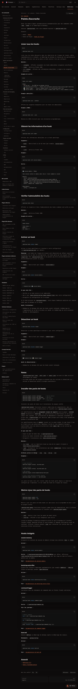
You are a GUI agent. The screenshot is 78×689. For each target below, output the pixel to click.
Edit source (65, 672)
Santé (5, 32)
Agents (28, 7)
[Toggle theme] (75, 2)
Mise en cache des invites (8, 321)
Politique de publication (6, 380)
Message (6, 79)
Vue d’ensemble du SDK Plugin (9, 225)
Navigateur (7, 113)
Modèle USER (6, 303)
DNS (5, 164)
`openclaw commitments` (7, 76)
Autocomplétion (8, 162)
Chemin (5, 143)
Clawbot (6, 159)
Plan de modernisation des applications (9, 369)
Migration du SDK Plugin (9, 268)
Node (5, 121)
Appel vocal (7, 106)
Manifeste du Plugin (8, 252)
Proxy (5, 172)
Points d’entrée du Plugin (8, 233)
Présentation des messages (7, 278)
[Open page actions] (75, 13)
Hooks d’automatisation (30, 664)
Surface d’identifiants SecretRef (9, 317)
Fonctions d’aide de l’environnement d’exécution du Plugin (9, 238)
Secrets (6, 45)
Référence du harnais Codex (8, 192)
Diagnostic (7, 27)
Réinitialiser (8, 43)
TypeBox (5, 352)
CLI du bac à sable (9, 126)
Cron (5, 116)
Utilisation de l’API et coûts (9, 325)
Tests (4, 387)
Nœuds (5, 124)
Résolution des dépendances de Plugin (9, 211)
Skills (5, 145)
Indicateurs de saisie (9, 357)
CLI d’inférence (8, 70)
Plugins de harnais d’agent (8, 242)
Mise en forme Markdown (9, 355)
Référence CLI (6, 15)
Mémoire (6, 72)
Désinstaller (7, 55)
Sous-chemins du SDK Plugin (8, 229)
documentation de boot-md (33, 652)
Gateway (6, 30)
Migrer (5, 38)
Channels (20, 7)
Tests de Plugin (7, 249)
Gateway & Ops (61, 7)
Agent (5, 62)
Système (6, 87)
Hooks (29, 34)
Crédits (5, 373)
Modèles (6, 81)
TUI (5, 152)
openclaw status (8, 53)
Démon (5, 25)
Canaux (5, 94)
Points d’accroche (9, 67)
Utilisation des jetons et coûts (9, 313)
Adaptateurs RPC (7, 181)
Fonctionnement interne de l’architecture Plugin (9, 264)
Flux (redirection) (9, 118)
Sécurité (6, 48)
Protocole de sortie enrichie (8, 338)
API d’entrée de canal (9, 274)
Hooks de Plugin (39, 36)
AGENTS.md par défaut (8, 285)
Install (13, 7)
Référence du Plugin (8, 208)
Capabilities (36, 7)
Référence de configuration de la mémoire (8, 334)
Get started (5, 7)
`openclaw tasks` (8, 89)
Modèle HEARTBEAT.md (8, 293)
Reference (70, 7)
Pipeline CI (6, 390)
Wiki (5, 175)
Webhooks (6, 136)
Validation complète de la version (9, 384)
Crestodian (7, 22)
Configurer (7, 133)
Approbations (7, 111)
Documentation (8, 167)
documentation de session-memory (35, 561)
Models (44, 7)
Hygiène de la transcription (6, 329)
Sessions (6, 84)
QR (4, 104)
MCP (5, 170)
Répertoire (7, 99)
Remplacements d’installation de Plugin (8, 216)
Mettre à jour (8, 58)
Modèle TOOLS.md (7, 300)
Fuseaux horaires (7, 362)
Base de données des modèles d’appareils (8, 184)
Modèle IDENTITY (7, 295)
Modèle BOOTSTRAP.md (8, 290)
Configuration (8, 50)
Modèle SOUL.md (7, 298)
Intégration (7, 40)
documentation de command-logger (35, 628)
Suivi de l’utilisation (9, 360)
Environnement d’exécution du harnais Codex (9, 197)
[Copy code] (74, 48)
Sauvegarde (7, 20)
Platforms (51, 7)
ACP (5, 157)
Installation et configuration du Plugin (9, 246)
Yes (33, 672)
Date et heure (6, 345)
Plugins (6, 140)
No (36, 672)
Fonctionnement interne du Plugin (9, 259)
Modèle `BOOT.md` (7, 288)
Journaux (6, 35)
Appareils (6, 96)
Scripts (5, 392)
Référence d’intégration (9, 309)
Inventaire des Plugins (9, 205)
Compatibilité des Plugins (8, 271)
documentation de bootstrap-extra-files (38, 583)
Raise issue (72, 672)
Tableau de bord (8, 150)
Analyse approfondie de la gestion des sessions (9, 342)
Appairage (6, 101)
